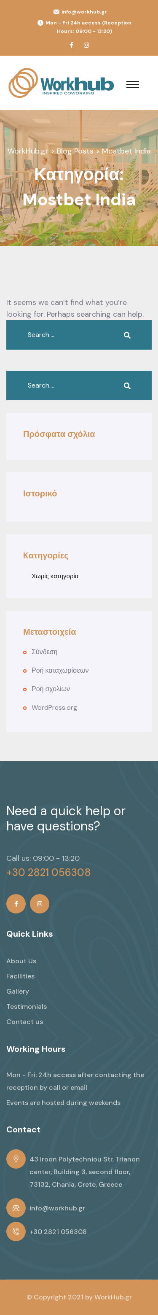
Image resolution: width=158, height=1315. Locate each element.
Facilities (20, 976)
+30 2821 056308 (48, 872)
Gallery (17, 991)
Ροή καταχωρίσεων (60, 670)
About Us (21, 961)
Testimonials (26, 1006)
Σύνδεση (44, 651)
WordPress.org (54, 707)
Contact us (24, 1021)
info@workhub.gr (84, 11)
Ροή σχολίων (51, 688)
